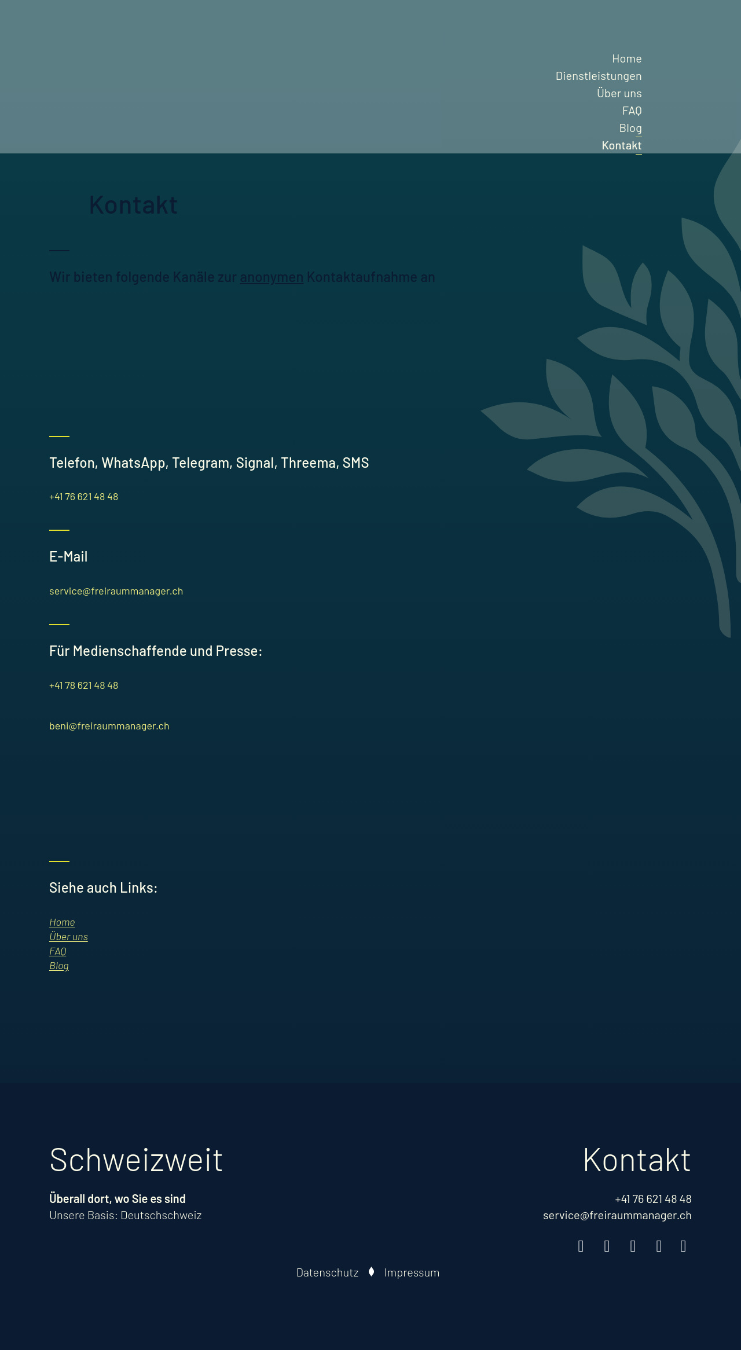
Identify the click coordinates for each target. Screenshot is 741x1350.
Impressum (412, 1272)
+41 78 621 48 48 (83, 684)
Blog (630, 127)
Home (627, 58)
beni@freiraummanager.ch (109, 725)
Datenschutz (327, 1272)
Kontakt (621, 145)
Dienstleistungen (599, 75)
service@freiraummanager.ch (116, 590)
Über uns (619, 93)
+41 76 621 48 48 (83, 496)
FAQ (632, 110)
